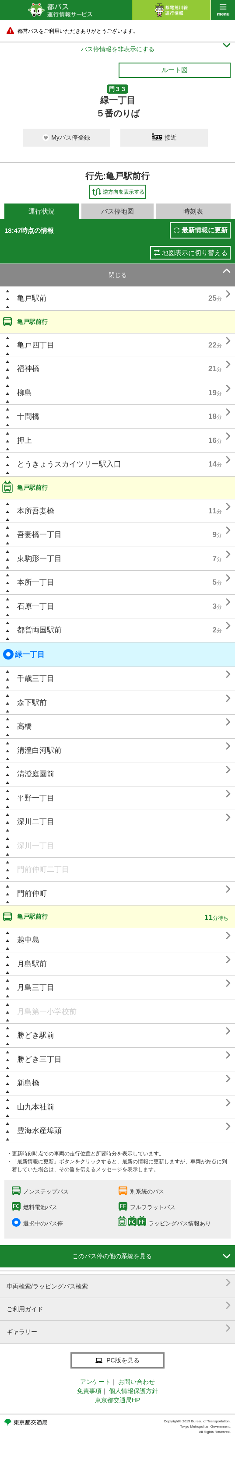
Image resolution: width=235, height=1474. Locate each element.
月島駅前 (32, 964)
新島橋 (28, 1083)
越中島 (28, 940)
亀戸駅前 (32, 298)
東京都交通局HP (117, 1400)
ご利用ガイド (119, 1305)
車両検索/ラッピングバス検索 (119, 1283)
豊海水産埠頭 (39, 1131)
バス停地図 (117, 211)
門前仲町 (32, 893)
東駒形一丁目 (39, 559)
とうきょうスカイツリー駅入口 (69, 464)
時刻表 (193, 211)
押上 (24, 440)
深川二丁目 (35, 822)
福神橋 (28, 369)
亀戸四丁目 (35, 345)
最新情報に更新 (205, 230)
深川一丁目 (35, 846)
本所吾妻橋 (35, 511)
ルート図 (174, 70)
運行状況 (41, 211)
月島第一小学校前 (47, 1011)
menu (223, 10)
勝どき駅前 (35, 1035)
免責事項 (89, 1390)
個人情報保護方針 (133, 1390)
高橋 (24, 726)
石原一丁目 (35, 606)
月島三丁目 (35, 987)
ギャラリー (119, 1328)
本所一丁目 (35, 582)
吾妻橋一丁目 (39, 534)
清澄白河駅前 (39, 750)
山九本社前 (35, 1107)
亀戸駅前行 (32, 321)
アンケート (95, 1381)
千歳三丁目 (35, 678)
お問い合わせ (136, 1381)
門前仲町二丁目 (43, 869)
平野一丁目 (35, 798)
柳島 (24, 393)
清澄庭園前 (35, 774)
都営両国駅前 (39, 630)
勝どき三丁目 (39, 1059)
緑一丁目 (24, 654)
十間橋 (28, 416)
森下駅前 (32, 702)
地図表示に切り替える (195, 252)
